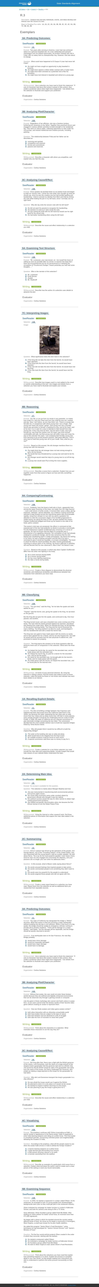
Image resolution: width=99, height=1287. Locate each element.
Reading (41, 9)
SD (28, 9)
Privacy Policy (72, 1285)
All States (22, 9)
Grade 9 (33, 9)
